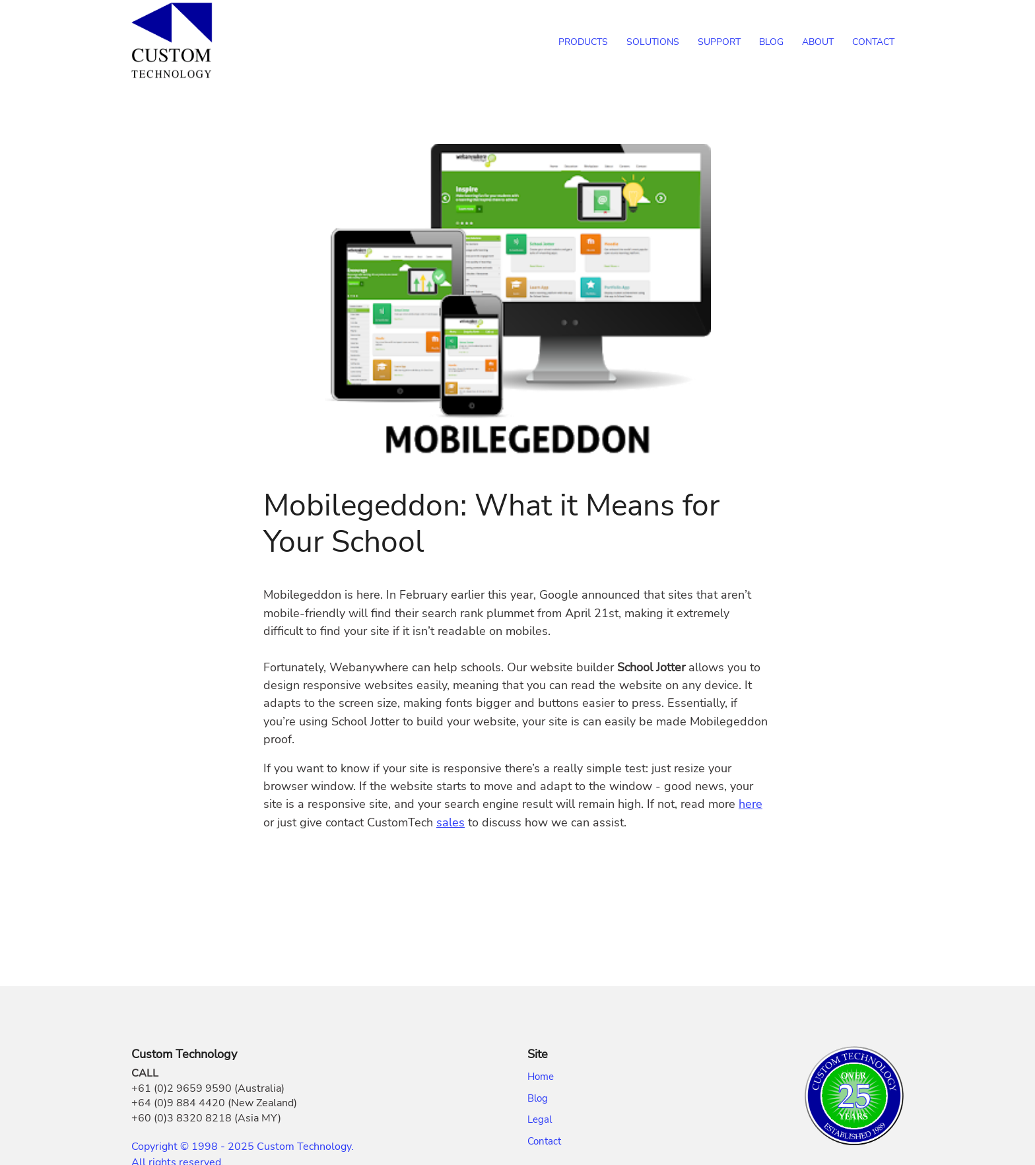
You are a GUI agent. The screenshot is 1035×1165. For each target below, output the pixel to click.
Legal (539, 1119)
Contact (544, 1141)
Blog (537, 1098)
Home (540, 1076)
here (750, 804)
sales (450, 822)
